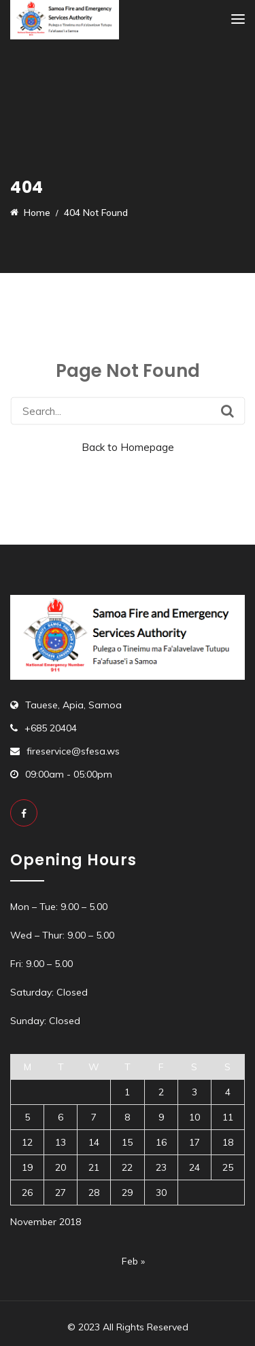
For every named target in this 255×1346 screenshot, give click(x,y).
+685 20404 (50, 728)
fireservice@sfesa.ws (73, 751)
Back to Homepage (128, 447)
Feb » (133, 1261)
